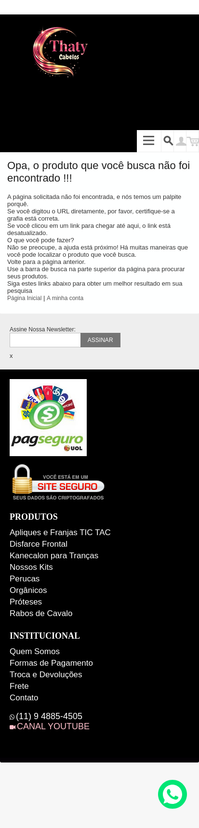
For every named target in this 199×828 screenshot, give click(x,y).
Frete (19, 686)
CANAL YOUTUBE (53, 726)
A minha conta (65, 298)
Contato (24, 697)
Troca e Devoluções (46, 674)
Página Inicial (24, 298)
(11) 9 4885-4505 (49, 716)
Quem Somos (35, 651)
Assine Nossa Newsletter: (43, 329)
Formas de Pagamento (51, 663)
